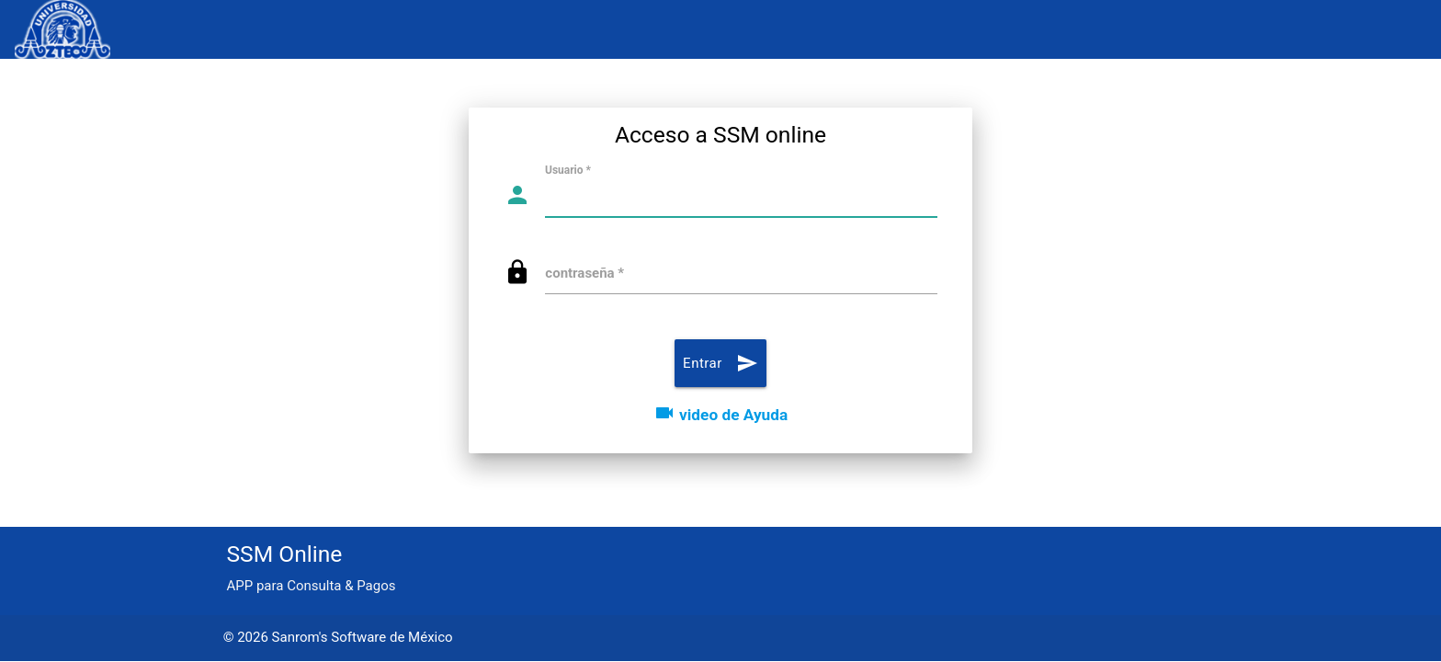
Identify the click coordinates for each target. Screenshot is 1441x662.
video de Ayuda (720, 414)
